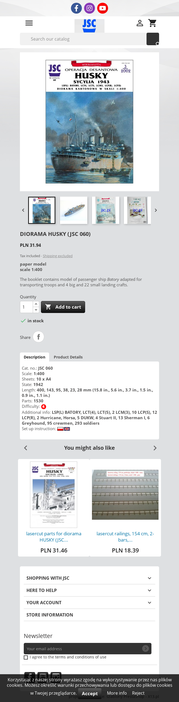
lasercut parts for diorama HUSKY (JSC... (53, 536)
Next (153, 446)
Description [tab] (34, 357)
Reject (138, 693)
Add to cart (63, 307)
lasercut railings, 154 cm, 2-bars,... (125, 536)
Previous (23, 446)
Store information (49, 615)
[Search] (89, 39)
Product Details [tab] (68, 357)
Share (38, 336)
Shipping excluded (58, 255)
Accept (90, 693)
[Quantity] (26, 307)
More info (117, 693)
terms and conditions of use (80, 657)
